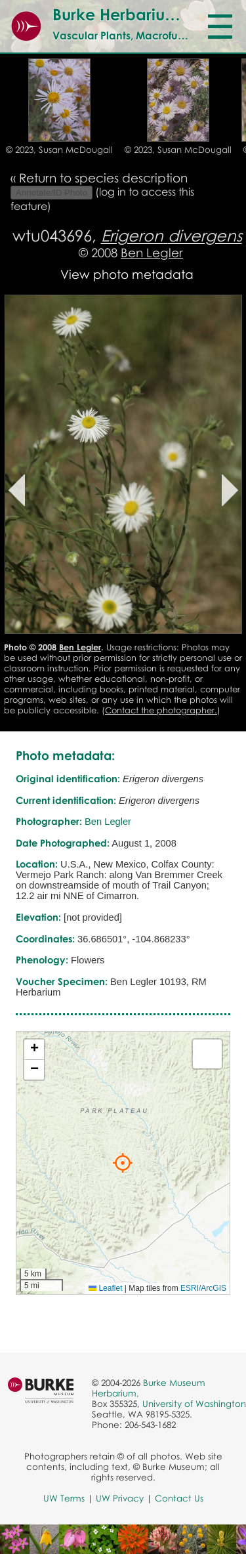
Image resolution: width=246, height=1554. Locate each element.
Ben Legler (152, 252)
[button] (122, 1162)
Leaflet (105, 1288)
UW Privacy (120, 1498)
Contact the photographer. (161, 710)
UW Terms (64, 1498)
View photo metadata (127, 274)
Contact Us (179, 1498)
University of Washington (194, 1403)
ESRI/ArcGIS (203, 1288)
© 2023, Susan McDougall (59, 149)
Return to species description (103, 177)
